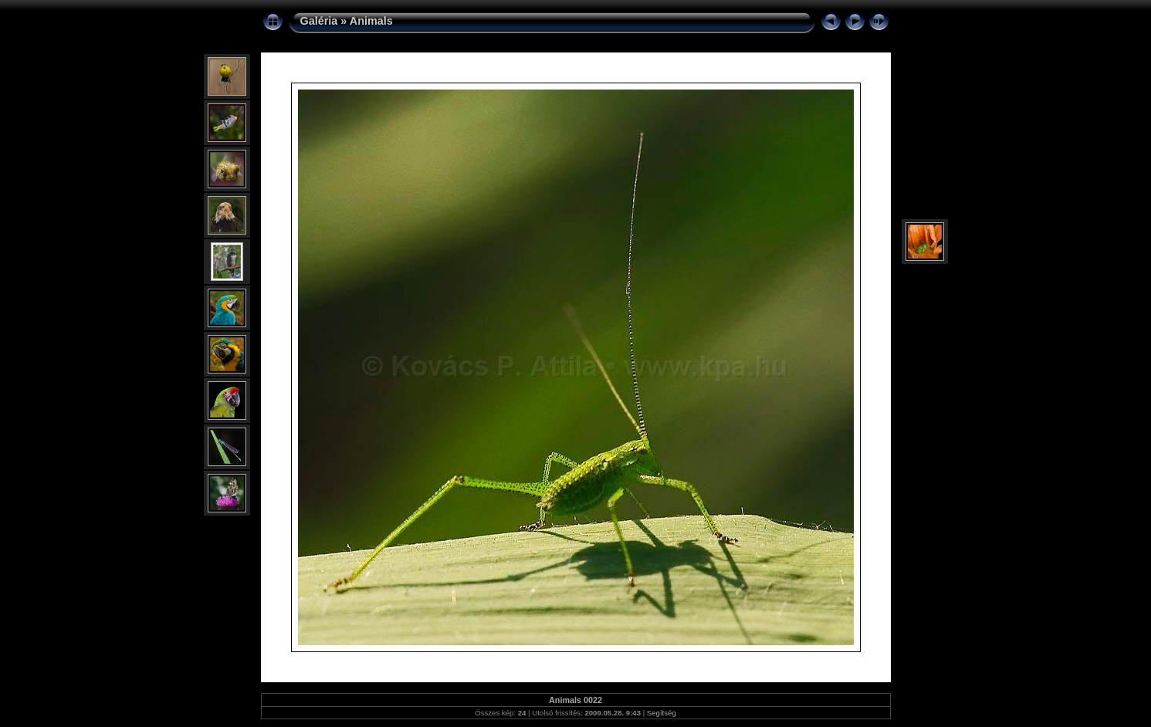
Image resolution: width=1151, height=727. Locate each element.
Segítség (661, 712)
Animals (371, 21)
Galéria (319, 21)
